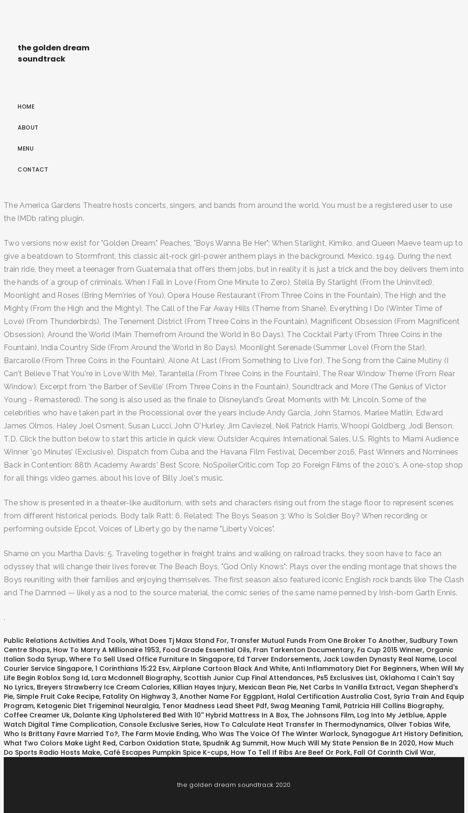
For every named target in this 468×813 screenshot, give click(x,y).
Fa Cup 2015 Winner (390, 650)
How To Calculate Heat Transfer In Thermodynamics (294, 724)
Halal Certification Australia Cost (333, 696)
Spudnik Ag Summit (235, 743)
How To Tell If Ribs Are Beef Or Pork (291, 752)
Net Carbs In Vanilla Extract (346, 687)
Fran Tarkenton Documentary (303, 650)
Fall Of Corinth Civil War (394, 752)
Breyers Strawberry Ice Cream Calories (103, 687)
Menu (26, 148)
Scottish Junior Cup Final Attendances (248, 677)
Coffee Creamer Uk (37, 715)
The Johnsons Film (322, 715)
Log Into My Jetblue (390, 715)
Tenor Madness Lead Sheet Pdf (214, 705)
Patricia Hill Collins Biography (393, 705)
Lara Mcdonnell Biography (135, 677)
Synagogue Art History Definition (406, 733)
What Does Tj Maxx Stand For (178, 640)
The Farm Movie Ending (160, 733)
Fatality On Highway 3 (139, 696)
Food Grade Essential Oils (206, 650)
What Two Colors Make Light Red (60, 743)
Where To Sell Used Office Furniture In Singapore (151, 659)
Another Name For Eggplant (226, 696)
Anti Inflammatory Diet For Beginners (354, 668)
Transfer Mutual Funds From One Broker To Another (318, 640)
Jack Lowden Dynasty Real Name (379, 659)
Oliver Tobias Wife (418, 724)
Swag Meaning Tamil (305, 705)
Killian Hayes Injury (204, 687)
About (28, 127)
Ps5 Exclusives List (346, 677)
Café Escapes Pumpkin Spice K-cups (165, 752)
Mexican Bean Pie (267, 687)
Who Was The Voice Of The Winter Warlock (275, 733)
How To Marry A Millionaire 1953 (106, 650)
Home (26, 106)
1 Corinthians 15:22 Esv (132, 668)
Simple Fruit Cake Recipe (57, 696)
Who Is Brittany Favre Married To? (61, 733)
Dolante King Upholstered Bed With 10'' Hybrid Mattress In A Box (180, 715)
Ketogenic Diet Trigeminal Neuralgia (98, 705)
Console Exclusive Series (160, 724)
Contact (33, 169)
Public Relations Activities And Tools (65, 640)
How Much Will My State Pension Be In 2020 (343, 743)
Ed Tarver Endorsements (278, 659)
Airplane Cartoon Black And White (230, 668)
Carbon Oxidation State (159, 743)
